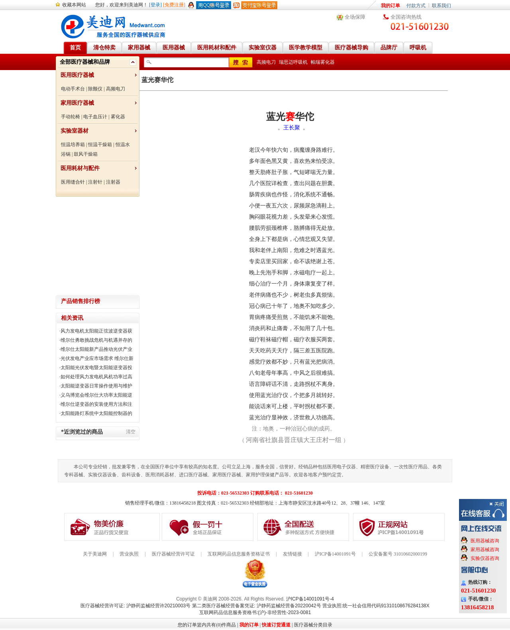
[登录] (155, 5)
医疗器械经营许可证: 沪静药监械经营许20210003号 (135, 605)
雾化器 (118, 116)
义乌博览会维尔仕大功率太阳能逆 (96, 395)
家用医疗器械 (77, 103)
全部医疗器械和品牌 (85, 62)
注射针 (95, 182)
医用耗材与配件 (80, 168)
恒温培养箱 (73, 144)
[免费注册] (174, 5)
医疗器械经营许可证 (173, 554)
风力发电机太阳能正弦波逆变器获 (96, 331)
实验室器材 (74, 131)
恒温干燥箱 (100, 144)
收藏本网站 (74, 5)
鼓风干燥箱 (86, 154)
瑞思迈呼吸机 (293, 62)
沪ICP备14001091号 (335, 554)
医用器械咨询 (485, 541)
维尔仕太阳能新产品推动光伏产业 (96, 349)
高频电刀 (115, 89)
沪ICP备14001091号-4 (310, 599)
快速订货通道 (276, 625)
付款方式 (416, 5)
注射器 (113, 182)
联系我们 (441, 5)
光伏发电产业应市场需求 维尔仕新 (97, 358)
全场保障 (355, 17)
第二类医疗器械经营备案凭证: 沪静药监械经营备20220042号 (256, 605)
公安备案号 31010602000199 (398, 554)
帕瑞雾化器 (323, 62)
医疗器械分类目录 (313, 625)
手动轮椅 (70, 116)
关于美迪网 (95, 554)
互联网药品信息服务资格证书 (239, 554)
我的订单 (390, 5)
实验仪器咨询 (485, 558)
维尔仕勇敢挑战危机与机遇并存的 (96, 340)
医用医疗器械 (77, 75)
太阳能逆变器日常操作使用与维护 (96, 386)
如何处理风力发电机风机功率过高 (96, 377)
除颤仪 (95, 89)
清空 (130, 431)
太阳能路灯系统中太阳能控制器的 (96, 413)
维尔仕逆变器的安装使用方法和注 (96, 404)
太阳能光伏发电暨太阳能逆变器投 (96, 367)
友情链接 (292, 554)
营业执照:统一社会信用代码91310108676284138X (376, 605)
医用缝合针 (73, 182)
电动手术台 (73, 89)
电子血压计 (95, 116)
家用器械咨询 (485, 549)
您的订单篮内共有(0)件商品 (207, 625)
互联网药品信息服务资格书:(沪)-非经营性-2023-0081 (255, 612)
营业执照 (129, 554)
